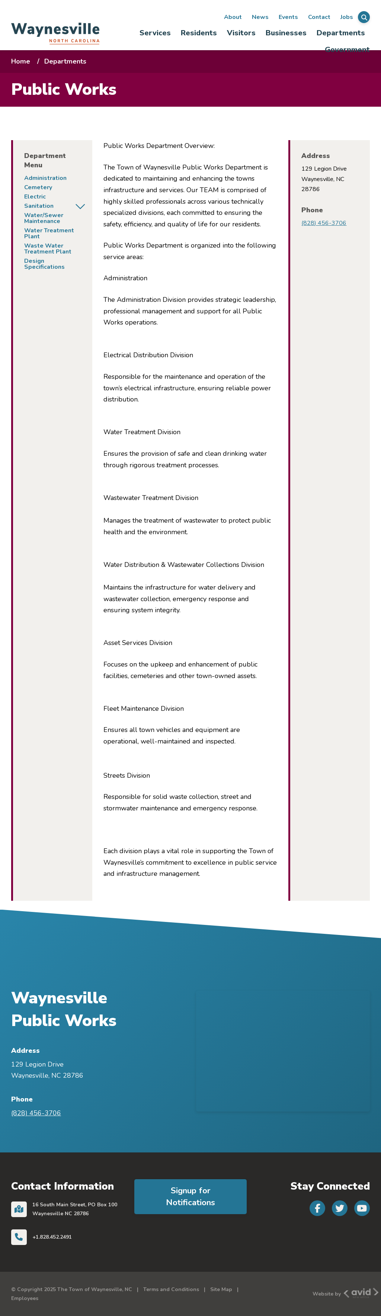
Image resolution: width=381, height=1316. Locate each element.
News (260, 17)
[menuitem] (155, 33)
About (233, 17)
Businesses (286, 33)
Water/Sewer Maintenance (43, 218)
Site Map (221, 1289)
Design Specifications (44, 264)
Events (288, 17)
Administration (45, 178)
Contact (319, 17)
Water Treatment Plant (49, 233)
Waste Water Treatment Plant (47, 249)
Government (347, 50)
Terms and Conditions (171, 1289)
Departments (341, 33)
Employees (24, 1298)
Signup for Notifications (190, 1196)
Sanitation (39, 206)
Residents (199, 33)
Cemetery (38, 187)
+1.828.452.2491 (52, 1237)
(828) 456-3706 (323, 223)
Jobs (346, 17)
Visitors (241, 33)
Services (155, 33)
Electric (35, 197)
